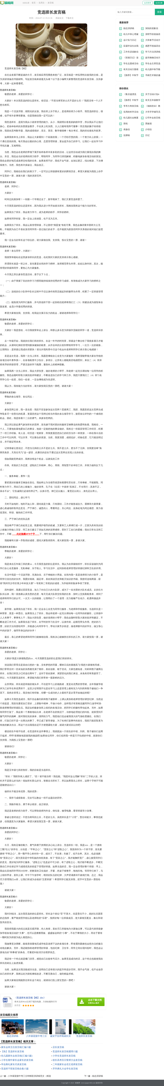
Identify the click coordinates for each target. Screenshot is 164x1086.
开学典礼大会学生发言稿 (65, 1068)
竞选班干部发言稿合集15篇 (15, 1068)
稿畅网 (77, 1083)
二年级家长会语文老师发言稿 (67, 1064)
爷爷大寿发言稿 (130, 106)
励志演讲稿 (97, 1076)
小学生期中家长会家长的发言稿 (17, 1060)
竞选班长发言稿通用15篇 (65, 1051)
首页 (34, 3)
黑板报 (148, 123)
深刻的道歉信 (151, 28)
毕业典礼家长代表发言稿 (13, 1064)
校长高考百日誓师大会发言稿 (67, 1060)
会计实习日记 (129, 40)
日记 (147, 135)
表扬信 (126, 129)
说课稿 (126, 135)
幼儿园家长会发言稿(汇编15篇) (16, 1056)
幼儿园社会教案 (130, 118)
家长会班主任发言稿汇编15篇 (16, 1047)
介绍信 (148, 129)
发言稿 (51, 3)
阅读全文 (60, 18)
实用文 (42, 3)
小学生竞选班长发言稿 (64, 1056)
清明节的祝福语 (152, 34)
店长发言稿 (58, 1047)
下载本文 (70, 18)
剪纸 (125, 123)
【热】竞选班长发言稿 (12, 1051)
